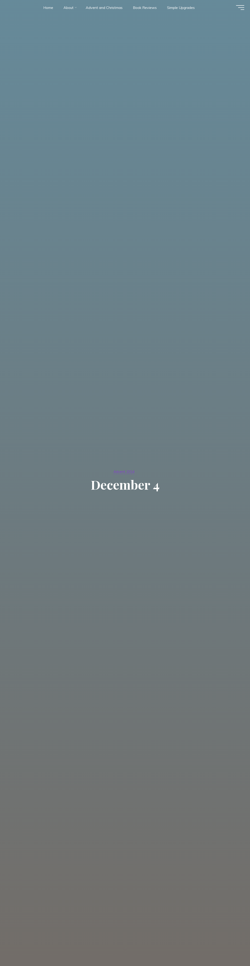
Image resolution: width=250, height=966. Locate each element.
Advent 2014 (124, 471)
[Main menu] (238, 8)
